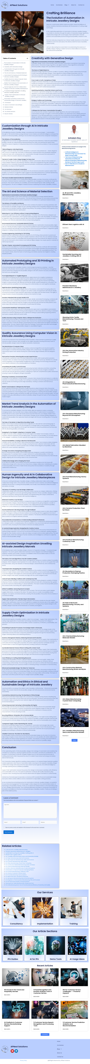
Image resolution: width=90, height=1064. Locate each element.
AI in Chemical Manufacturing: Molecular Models (73, 640)
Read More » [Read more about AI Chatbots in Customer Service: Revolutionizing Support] (7, 1030)
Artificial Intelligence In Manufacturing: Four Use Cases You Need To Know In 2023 (76, 153)
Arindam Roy (74, 138)
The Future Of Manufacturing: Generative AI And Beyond (74, 157)
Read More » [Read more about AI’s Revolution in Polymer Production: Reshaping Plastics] (66, 579)
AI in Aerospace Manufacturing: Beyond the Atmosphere (74, 416)
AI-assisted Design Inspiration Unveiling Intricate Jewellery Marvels (15, 91)
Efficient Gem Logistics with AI (13, 856)
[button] (27, 58)
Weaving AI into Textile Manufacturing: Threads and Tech (73, 320)
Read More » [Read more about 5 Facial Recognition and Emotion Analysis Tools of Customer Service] (37, 997)
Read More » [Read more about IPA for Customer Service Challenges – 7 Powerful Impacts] (66, 997)
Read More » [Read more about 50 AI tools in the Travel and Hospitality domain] (7, 995)
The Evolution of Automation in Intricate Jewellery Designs (15, 63)
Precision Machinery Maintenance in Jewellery (18, 853)
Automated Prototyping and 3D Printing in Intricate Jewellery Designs (15, 76)
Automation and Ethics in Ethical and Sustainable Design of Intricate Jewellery (15, 99)
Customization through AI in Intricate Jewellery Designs (14, 70)
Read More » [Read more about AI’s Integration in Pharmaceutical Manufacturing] (66, 389)
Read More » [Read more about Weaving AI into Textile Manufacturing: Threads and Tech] (66, 325)
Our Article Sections (10, 111)
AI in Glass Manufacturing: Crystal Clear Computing (72, 703)
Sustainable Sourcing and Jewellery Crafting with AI (19, 854)
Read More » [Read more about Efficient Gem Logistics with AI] (66, 229)
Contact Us (81, 5)
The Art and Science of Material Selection (15, 73)
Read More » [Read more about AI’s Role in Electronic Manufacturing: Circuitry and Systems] (66, 612)
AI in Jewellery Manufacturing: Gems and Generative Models (21, 858)
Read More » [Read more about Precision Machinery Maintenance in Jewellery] (66, 292)
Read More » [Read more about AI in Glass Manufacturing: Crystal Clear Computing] (66, 707)
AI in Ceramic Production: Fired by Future (74, 511)
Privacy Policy (23, 1060)
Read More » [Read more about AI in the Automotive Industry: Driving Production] (66, 357)
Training (74, 925)
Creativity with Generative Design (13, 67)
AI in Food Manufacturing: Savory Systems (74, 480)
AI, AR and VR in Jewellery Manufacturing (16, 851)
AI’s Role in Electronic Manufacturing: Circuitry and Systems (73, 607)
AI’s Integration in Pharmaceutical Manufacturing (74, 385)
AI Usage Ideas (77, 960)
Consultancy (16, 925)
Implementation (45, 925)
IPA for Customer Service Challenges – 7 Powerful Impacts (72, 992)
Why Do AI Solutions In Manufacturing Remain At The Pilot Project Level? (75, 161)
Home (52, 5)
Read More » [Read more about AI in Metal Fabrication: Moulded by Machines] (66, 452)
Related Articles (9, 107)
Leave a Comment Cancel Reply (13, 105)
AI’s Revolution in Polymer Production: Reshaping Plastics (74, 575)
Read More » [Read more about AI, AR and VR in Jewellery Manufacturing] (66, 199)
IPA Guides (13, 960)
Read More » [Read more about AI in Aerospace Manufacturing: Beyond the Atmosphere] (66, 420)
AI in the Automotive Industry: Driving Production (73, 353)
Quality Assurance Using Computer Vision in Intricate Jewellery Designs (15, 80)
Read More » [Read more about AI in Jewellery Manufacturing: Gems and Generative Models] (66, 739)
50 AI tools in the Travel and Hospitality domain (14, 991)
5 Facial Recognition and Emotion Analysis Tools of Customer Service (43, 992)
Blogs (67, 5)
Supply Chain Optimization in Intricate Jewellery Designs (15, 95)
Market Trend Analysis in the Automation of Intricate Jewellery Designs (16, 83)
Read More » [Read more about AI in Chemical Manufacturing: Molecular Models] (66, 644)
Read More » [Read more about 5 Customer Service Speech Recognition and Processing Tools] (37, 1030)
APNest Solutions (22, 5)
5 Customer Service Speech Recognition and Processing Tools (44, 1025)
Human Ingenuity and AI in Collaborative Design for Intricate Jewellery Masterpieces (16, 87)
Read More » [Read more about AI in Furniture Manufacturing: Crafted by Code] (66, 547)
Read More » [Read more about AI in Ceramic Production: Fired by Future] (66, 515)
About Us (73, 5)
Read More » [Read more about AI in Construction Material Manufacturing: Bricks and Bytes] (66, 675)
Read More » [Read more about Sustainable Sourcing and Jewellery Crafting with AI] (66, 260)
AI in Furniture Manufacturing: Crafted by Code (73, 543)
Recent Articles (9, 114)
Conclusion (8, 102)
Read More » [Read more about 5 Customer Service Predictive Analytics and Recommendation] (66, 1030)
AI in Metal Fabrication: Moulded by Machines (74, 448)
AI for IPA (34, 960)
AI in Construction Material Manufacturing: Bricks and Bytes (74, 671)
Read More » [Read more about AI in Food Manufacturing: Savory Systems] (66, 484)
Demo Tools (56, 960)
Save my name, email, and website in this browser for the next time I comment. (25, 829)
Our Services (59, 5)
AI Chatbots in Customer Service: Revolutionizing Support (13, 1025)
